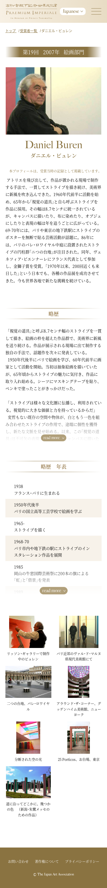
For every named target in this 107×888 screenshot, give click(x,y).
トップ (11, 30)
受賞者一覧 (29, 30)
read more (51, 437)
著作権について (47, 861)
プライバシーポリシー (82, 861)
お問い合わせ (18, 861)
